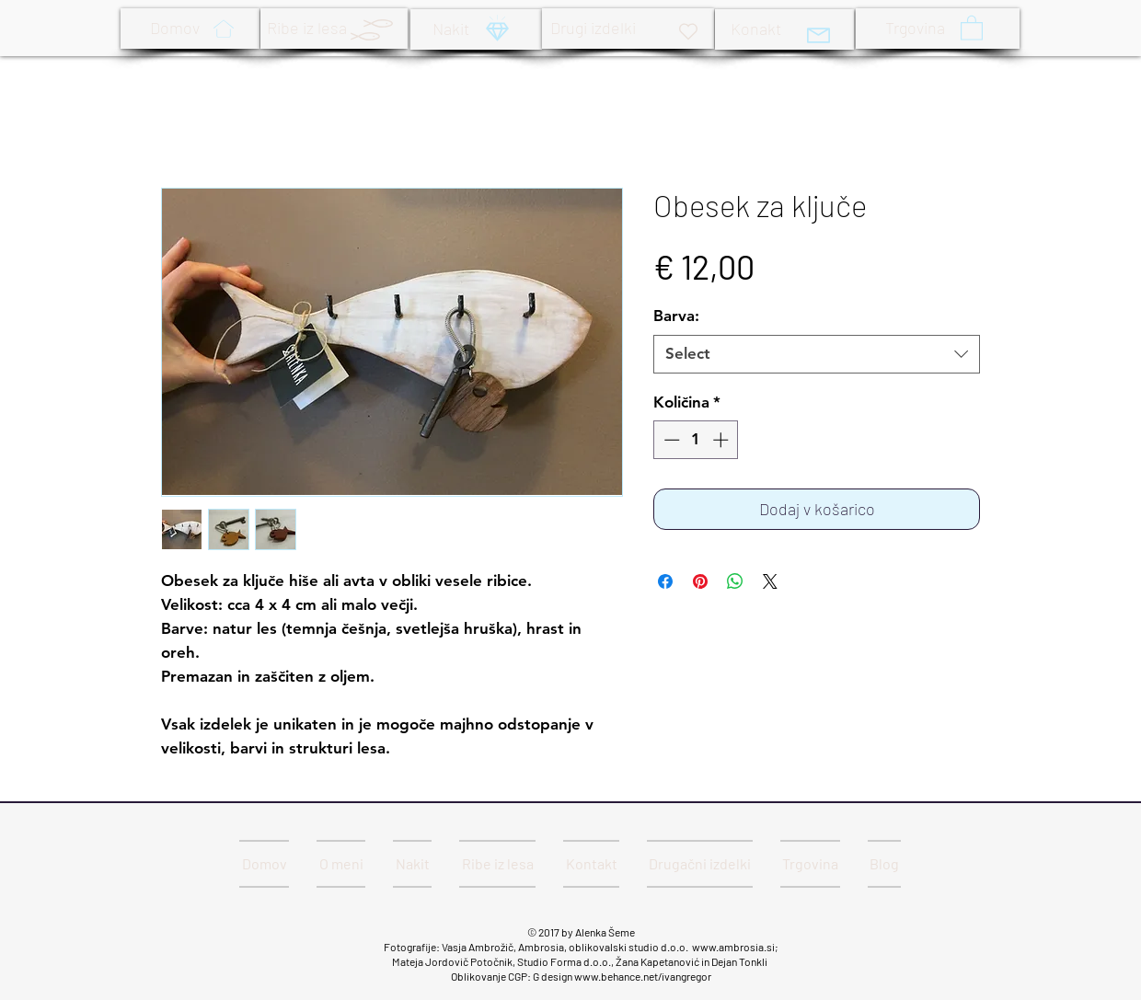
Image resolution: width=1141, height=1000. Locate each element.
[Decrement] (670, 439)
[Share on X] (770, 581)
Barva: (676, 315)
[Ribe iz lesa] (334, 28)
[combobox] (816, 354)
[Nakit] (476, 29)
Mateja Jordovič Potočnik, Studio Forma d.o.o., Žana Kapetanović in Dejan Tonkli (580, 961)
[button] (972, 27)
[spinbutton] (696, 439)
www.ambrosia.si (733, 946)
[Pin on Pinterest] (700, 581)
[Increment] (722, 439)
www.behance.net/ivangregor (642, 976)
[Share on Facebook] (665, 581)
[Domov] (190, 28)
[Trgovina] (938, 28)
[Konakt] (784, 29)
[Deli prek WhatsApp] (735, 581)
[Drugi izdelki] (628, 28)
